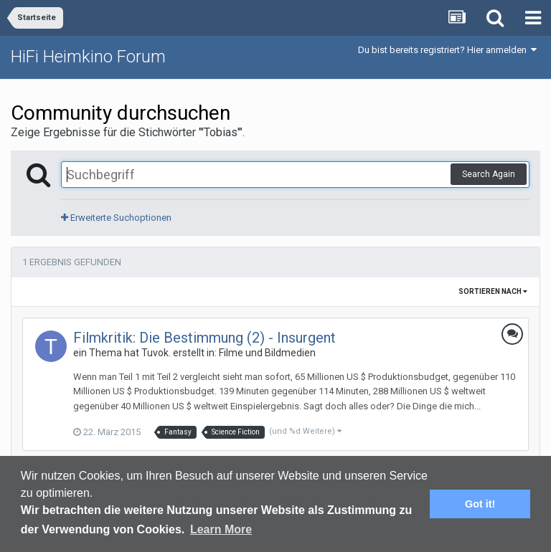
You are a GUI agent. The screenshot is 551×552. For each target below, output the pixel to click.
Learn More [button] (221, 529)
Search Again (488, 174)
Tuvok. (156, 352)
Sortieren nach (492, 291)
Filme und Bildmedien (267, 352)
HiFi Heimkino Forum (88, 57)
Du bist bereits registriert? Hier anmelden (447, 49)
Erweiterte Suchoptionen (116, 217)
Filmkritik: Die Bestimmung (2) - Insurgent (204, 337)
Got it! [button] (480, 504)
